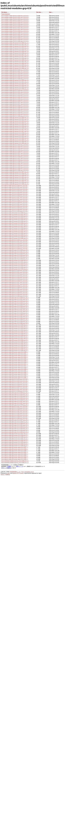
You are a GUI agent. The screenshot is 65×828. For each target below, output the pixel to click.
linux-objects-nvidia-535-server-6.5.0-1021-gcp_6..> (14, 343)
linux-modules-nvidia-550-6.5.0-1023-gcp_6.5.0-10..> (15, 167)
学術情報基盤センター (15, 471)
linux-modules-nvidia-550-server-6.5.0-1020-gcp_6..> (15, 175)
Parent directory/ (5, 14)
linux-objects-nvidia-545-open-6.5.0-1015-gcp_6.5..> (15, 396)
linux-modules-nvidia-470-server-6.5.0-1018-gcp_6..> (15, 58)
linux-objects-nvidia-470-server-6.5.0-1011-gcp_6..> (14, 214)
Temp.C (3, 474)
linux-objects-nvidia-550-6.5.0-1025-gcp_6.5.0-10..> (14, 418)
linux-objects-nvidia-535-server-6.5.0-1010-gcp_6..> (14, 325)
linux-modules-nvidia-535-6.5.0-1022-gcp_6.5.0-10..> (15, 110)
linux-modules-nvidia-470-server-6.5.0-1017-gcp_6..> (15, 54)
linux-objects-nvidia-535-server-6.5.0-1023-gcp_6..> (14, 347)
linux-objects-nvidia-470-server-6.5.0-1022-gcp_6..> (14, 233)
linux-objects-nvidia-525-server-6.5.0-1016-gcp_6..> (14, 269)
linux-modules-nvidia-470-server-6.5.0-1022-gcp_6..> (15, 63)
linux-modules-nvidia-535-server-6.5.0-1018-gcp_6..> (15, 133)
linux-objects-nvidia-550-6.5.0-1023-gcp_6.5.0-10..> (14, 415)
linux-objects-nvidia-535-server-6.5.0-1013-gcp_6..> (14, 328)
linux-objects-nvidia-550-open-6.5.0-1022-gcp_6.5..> (15, 426)
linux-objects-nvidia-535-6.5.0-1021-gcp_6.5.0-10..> (14, 289)
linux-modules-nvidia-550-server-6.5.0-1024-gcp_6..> (15, 182)
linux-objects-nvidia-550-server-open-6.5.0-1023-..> (14, 455)
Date (50, 12)
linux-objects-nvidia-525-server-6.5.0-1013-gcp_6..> (14, 263)
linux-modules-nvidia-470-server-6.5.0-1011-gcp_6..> (15, 44)
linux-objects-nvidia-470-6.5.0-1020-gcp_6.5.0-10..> (14, 202)
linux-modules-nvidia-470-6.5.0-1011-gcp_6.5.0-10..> (15, 17)
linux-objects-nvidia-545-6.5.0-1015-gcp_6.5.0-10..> (14, 382)
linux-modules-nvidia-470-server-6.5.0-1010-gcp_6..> (15, 43)
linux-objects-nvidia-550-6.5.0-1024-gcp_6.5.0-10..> (14, 416)
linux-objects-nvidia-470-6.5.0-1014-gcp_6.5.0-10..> (14, 190)
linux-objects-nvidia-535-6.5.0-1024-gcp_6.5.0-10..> (14, 294)
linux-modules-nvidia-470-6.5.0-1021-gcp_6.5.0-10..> (15, 34)
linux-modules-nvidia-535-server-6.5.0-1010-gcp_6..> (15, 117)
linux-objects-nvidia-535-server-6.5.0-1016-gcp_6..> (14, 333)
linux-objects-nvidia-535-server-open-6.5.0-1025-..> (14, 377)
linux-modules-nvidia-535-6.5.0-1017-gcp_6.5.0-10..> (15, 102)
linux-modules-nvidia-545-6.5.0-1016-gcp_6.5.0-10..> (15, 150)
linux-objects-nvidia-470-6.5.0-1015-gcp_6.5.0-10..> (14, 192)
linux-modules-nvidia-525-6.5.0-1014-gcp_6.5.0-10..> (15, 75)
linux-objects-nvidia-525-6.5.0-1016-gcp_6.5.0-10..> (14, 248)
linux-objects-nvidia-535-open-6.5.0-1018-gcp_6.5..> (15, 313)
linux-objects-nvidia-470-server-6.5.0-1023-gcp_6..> (14, 235)
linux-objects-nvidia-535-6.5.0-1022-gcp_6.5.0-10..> (14, 291)
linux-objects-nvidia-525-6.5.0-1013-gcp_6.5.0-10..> (14, 243)
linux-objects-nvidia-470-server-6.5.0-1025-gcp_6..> (14, 238)
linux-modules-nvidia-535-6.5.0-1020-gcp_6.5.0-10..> (15, 107)
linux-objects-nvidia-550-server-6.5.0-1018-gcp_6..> (14, 435)
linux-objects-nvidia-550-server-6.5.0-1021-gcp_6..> (14, 438)
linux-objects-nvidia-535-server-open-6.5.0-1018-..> (14, 367)
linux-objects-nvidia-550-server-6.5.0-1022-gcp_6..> (14, 440)
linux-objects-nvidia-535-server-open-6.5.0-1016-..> (14, 360)
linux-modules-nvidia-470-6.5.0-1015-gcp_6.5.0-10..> (15, 22)
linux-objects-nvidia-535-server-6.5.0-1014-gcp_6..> (14, 330)
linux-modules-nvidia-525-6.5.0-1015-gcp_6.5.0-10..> (15, 77)
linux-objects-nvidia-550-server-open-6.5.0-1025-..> (14, 459)
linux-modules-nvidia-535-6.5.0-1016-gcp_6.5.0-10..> (15, 99)
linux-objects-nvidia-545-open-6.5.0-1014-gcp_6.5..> (15, 394)
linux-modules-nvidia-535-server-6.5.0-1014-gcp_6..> (15, 122)
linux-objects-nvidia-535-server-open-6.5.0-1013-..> (14, 355)
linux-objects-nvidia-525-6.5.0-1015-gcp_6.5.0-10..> (14, 246)
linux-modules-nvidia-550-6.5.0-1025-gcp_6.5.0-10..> (15, 170)
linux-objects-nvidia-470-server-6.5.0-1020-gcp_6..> (14, 229)
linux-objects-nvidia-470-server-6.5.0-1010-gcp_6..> (14, 212)
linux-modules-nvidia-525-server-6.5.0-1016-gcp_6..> (15, 88)
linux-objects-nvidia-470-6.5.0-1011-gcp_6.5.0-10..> (14, 187)
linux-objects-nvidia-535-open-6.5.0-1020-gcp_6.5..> (15, 314)
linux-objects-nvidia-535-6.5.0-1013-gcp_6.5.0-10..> (14, 274)
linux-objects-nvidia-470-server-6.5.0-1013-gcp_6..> (14, 216)
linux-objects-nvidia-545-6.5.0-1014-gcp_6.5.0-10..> (14, 381)
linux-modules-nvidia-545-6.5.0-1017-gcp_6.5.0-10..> (15, 153)
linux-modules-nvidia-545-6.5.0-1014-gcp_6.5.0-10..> (15, 146)
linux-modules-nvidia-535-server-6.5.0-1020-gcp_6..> (15, 134)
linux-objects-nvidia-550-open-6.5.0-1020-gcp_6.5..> (15, 423)
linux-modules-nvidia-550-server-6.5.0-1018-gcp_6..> (15, 173)
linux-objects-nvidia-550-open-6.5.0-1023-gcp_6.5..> (15, 428)
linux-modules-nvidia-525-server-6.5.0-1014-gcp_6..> (15, 85)
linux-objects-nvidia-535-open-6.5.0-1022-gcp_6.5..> (15, 318)
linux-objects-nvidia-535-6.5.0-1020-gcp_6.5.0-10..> (14, 287)
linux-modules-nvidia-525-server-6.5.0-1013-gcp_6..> (15, 83)
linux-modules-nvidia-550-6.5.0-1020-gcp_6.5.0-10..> (15, 161)
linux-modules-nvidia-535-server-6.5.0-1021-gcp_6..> (15, 136)
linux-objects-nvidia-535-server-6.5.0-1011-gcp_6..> (14, 326)
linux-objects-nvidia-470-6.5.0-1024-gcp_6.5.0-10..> (14, 209)
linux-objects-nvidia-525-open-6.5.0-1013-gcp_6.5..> (15, 253)
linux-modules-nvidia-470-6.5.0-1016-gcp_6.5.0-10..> (15, 24)
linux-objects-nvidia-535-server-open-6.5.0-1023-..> (14, 374)
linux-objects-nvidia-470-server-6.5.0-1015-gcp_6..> (14, 219)
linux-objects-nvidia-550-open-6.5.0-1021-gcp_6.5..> (15, 425)
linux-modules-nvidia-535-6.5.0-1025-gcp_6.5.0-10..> (15, 116)
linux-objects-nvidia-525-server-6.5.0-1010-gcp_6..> (14, 260)
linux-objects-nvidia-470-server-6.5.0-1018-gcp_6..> (14, 228)
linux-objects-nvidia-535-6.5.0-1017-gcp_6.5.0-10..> (14, 282)
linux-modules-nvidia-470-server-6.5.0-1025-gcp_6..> (15, 68)
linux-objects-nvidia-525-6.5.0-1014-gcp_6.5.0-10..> (14, 245)
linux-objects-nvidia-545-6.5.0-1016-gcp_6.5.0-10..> (14, 384)
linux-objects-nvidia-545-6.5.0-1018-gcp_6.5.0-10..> (14, 391)
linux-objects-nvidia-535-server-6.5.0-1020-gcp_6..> (14, 342)
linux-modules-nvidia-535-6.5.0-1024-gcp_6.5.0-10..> (15, 114)
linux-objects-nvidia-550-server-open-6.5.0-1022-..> (14, 454)
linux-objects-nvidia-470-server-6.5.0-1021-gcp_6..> (14, 231)
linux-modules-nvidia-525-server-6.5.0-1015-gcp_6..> (15, 87)
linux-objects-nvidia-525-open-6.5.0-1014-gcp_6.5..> (15, 255)
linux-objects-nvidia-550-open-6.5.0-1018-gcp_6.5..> (15, 421)
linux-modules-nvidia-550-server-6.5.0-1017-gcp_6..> (15, 172)
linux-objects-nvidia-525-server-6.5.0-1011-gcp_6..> (14, 262)
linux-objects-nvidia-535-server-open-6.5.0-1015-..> (14, 359)
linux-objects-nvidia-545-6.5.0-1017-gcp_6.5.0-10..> (14, 387)
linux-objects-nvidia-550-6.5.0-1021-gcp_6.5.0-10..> (14, 411)
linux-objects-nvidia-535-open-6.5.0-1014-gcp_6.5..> (15, 303)
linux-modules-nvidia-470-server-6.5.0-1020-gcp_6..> (15, 60)
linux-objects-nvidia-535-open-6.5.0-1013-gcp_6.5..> (15, 301)
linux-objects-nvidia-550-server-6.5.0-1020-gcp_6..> (14, 437)
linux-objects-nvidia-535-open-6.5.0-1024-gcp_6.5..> (15, 321)
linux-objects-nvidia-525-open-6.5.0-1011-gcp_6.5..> (15, 252)
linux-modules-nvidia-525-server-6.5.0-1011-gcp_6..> (15, 82)
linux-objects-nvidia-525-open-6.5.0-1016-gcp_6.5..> (15, 258)
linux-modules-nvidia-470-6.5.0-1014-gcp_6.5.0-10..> (15, 20)
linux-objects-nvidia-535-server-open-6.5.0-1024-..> (14, 376)
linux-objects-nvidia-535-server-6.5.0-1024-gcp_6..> (14, 348)
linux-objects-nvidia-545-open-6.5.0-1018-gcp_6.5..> (15, 404)
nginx (8, 473)
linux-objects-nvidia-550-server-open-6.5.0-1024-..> (14, 457)
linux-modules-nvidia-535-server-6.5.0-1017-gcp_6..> (15, 129)
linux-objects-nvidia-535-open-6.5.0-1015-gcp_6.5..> (15, 304)
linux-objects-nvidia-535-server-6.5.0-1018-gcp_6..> (14, 340)
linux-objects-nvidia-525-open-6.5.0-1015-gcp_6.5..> (15, 257)
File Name (4, 12)
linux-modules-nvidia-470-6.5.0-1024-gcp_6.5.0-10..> (15, 39)
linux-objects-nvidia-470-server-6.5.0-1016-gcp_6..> (14, 221)
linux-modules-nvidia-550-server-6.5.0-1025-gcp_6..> (15, 184)
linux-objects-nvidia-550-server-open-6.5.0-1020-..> (14, 450)
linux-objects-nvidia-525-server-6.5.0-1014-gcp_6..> (14, 265)
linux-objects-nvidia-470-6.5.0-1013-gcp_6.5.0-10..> (14, 189)
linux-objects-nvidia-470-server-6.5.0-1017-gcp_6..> (14, 224)
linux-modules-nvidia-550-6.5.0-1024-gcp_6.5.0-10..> (15, 168)
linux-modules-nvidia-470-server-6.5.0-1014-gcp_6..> (15, 48)
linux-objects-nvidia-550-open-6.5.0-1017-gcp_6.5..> (15, 420)
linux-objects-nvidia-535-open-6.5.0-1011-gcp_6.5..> (15, 299)
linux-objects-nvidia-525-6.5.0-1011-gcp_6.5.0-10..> (14, 241)
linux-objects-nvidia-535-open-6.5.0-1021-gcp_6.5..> (15, 316)
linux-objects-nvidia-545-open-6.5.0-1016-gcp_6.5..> (15, 398)
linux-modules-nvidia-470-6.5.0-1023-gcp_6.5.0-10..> (15, 37)
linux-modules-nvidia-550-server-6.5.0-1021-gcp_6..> (15, 177)
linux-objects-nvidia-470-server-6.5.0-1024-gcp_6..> (14, 236)
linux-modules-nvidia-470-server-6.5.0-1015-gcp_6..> (15, 49)
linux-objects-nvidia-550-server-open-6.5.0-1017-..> (14, 447)
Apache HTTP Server (18, 473)
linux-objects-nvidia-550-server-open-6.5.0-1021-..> (14, 452)
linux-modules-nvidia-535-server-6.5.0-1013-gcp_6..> (15, 121)
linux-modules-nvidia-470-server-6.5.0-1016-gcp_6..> (15, 51)
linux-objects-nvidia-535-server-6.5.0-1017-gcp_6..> (14, 336)
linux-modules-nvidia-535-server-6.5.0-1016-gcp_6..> (15, 126)
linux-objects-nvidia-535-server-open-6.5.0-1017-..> (14, 364)
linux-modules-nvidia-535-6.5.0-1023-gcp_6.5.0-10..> (15, 112)
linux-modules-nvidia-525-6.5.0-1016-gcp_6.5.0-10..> (15, 78)
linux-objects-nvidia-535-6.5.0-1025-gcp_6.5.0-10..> (14, 296)
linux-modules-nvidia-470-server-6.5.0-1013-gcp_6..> (15, 46)
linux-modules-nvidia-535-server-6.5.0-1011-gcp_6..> (15, 119)
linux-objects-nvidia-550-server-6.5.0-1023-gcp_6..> (14, 442)
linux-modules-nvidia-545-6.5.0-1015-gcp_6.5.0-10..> (15, 148)
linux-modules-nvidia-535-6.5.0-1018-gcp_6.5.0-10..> (15, 105)
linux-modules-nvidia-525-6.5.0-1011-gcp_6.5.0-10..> (15, 71)
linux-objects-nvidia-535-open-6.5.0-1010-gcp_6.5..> (15, 297)
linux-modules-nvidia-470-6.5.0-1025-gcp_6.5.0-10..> (15, 41)
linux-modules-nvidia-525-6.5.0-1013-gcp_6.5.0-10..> (15, 73)
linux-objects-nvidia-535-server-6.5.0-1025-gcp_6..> (14, 350)
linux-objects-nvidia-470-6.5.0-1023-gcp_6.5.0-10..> (14, 207)
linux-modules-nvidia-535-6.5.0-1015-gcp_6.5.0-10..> (15, 97)
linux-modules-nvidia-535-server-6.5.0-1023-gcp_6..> (15, 139)
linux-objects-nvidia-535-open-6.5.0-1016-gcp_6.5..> (15, 306)
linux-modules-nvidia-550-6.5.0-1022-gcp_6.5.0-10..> (15, 165)
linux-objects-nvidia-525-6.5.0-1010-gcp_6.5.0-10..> (14, 240)
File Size (38, 12)
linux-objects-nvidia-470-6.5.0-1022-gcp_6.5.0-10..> (14, 206)
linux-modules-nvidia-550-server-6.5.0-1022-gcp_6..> (15, 178)
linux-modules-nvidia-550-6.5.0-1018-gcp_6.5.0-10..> (15, 160)
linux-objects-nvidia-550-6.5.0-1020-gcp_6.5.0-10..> (14, 409)
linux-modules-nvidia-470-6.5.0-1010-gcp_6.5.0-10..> (15, 15)
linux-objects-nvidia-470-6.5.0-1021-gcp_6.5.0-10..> (14, 204)
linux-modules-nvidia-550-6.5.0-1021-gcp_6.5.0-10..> (15, 163)
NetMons (7, 474)
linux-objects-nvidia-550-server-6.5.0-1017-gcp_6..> (14, 433)
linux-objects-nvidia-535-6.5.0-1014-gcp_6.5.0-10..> (14, 275)
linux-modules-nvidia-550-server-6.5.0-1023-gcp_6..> (15, 180)
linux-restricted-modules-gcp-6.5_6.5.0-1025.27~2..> (15, 460)
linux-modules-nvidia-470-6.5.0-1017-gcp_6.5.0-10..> (15, 27)
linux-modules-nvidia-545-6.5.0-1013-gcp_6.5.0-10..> (15, 144)
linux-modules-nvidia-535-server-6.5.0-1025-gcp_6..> (15, 143)
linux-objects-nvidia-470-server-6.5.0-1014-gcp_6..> (14, 218)
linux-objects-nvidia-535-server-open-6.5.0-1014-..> (14, 357)
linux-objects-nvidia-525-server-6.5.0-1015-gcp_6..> (14, 267)
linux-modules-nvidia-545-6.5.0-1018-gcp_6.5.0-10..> (15, 156)
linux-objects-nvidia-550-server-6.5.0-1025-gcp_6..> (14, 445)
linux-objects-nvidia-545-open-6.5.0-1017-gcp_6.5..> (15, 401)
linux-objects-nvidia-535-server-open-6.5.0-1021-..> (14, 370)
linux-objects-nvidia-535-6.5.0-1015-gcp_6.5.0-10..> (14, 277)
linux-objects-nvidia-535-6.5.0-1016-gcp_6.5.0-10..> (14, 279)
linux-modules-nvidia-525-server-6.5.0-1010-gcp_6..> (15, 80)
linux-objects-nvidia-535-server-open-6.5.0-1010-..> (14, 352)
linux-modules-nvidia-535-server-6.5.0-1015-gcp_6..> (15, 124)
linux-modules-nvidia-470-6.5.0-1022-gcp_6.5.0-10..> (15, 36)
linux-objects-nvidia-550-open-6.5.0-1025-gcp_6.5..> (15, 432)
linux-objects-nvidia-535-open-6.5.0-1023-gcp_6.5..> (15, 319)
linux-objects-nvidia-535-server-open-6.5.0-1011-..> (14, 353)
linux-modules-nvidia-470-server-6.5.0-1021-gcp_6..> (15, 61)
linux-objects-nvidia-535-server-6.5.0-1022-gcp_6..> (14, 345)
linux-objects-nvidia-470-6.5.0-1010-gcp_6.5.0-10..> (14, 185)
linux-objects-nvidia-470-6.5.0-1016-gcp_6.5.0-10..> (14, 194)
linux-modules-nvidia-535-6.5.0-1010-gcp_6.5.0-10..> (15, 90)
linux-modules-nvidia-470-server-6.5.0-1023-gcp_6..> (15, 65)
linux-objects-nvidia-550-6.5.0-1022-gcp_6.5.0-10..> (14, 413)
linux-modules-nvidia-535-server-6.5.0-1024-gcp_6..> (15, 141)
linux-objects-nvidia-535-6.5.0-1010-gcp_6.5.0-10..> (14, 270)
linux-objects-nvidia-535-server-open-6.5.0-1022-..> (14, 372)
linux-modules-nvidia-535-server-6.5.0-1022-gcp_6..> (15, 138)
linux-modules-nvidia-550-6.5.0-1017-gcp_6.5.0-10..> (15, 158)
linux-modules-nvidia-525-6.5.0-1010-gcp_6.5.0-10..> (15, 70)
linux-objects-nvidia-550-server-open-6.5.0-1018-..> (14, 449)
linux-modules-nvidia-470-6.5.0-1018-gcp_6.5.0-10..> (15, 31)
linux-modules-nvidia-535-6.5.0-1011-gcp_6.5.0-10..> (15, 92)
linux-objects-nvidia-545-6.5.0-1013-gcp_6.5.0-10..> (14, 379)
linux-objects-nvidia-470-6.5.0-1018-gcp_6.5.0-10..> (14, 201)
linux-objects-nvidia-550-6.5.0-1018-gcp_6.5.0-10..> (14, 408)
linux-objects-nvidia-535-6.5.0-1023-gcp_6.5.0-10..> (14, 292)
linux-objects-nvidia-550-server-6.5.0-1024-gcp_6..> (14, 443)
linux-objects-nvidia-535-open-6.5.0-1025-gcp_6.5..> (15, 323)
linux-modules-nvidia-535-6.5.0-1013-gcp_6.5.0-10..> (15, 93)
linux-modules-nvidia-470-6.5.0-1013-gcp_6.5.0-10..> (15, 19)
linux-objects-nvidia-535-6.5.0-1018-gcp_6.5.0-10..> (14, 286)
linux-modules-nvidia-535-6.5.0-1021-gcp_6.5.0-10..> (15, 109)
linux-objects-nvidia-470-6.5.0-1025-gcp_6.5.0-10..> (14, 211)
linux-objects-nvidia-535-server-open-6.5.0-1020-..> (14, 369)
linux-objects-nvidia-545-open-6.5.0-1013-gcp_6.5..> (15, 392)
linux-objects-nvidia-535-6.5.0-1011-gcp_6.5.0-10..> (14, 272)
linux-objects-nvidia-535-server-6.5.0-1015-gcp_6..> (14, 331)
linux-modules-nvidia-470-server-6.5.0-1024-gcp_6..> (15, 66)
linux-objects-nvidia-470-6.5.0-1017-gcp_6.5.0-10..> (14, 197)
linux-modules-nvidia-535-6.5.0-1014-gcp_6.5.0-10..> (15, 95)
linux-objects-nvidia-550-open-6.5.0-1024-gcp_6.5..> (15, 430)
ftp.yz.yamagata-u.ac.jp (27, 471)
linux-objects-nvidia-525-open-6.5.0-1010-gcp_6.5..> (15, 250)
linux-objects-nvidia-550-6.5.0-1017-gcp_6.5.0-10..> (14, 406)
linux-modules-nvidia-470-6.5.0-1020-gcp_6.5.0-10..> (15, 32)
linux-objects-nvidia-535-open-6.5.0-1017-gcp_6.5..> (15, 309)
